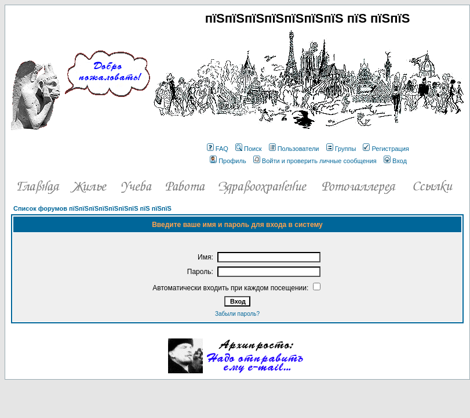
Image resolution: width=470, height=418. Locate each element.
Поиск (248, 148)
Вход (395, 160)
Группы (341, 148)
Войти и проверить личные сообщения (315, 160)
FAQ (217, 148)
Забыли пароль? (237, 314)
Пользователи (294, 148)
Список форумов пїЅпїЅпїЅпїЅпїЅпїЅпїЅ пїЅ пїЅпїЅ (92, 208)
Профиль (228, 160)
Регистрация (386, 148)
